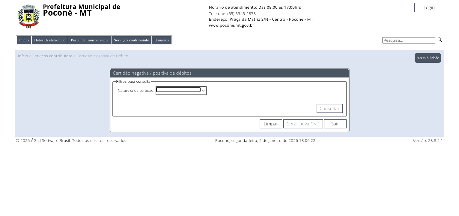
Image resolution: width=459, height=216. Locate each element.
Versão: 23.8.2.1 (428, 140)
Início (24, 40)
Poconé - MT (67, 13)
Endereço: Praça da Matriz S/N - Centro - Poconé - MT (261, 19)
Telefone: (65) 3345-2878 (232, 13)
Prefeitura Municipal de (81, 7)
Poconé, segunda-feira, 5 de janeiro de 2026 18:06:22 (265, 140)
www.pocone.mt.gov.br (231, 25)
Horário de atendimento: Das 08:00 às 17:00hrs (255, 7)
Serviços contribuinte (52, 55)
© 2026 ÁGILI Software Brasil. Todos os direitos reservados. (71, 140)
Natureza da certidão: (136, 90)
